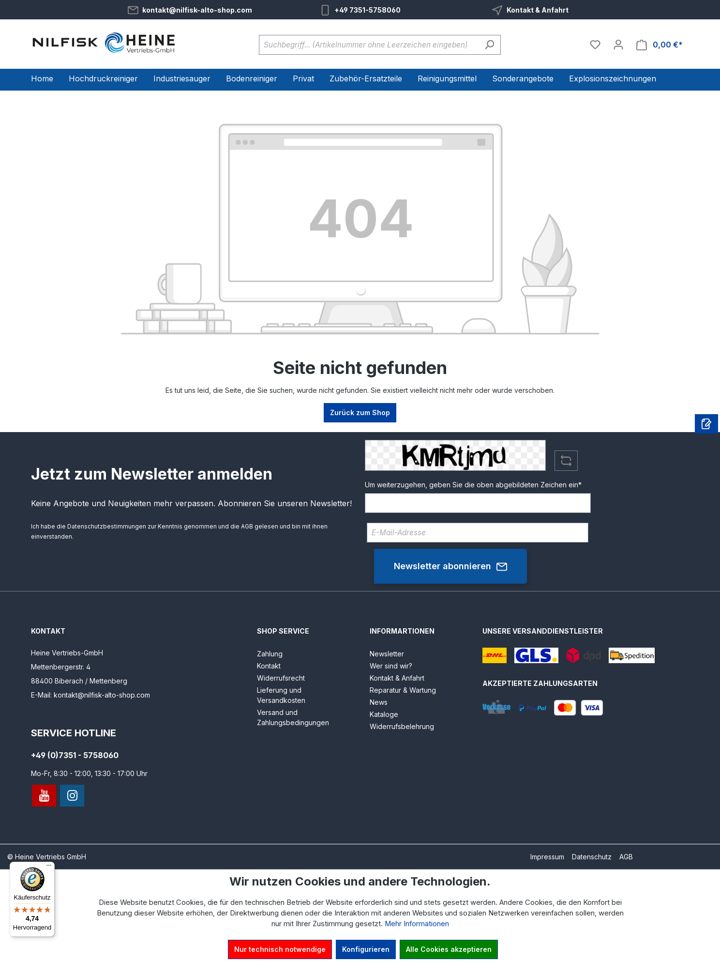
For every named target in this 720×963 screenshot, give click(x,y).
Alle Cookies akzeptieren (449, 949)
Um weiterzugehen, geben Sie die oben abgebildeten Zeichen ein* (473, 485)
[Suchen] (489, 45)
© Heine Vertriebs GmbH (46, 857)
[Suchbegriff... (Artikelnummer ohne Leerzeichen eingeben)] (369, 45)
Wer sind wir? (391, 666)
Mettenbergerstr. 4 (60, 667)
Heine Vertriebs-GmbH (67, 653)
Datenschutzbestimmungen (106, 526)
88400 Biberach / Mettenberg (79, 681)
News (379, 702)
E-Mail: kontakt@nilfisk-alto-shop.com (90, 695)
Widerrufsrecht (281, 678)
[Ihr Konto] (618, 44)
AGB (247, 526)
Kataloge (384, 714)
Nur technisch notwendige (280, 949)
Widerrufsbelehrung (402, 726)
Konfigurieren (366, 949)
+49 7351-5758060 (367, 10)
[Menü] (49, 867)
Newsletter (387, 654)
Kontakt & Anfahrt (538, 10)
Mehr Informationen (417, 923)
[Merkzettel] (595, 44)
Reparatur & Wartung (403, 690)
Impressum (547, 857)
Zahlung (270, 654)
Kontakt (269, 666)
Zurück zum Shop (360, 412)
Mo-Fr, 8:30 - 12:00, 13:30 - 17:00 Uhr (89, 773)
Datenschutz (592, 857)
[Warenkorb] (659, 45)
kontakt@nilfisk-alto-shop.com (197, 10)
